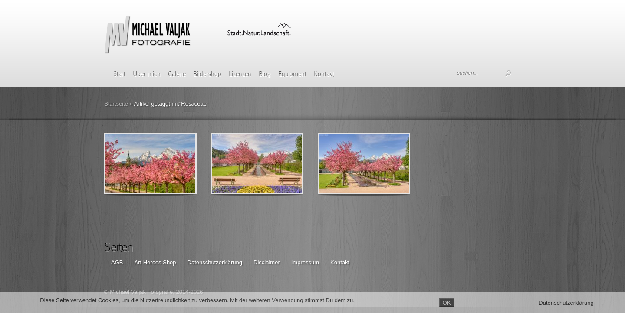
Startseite (116, 103)
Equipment (292, 73)
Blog (265, 73)
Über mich (147, 73)
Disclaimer (266, 262)
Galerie (177, 73)
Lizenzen (240, 73)
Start (119, 73)
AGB (117, 262)
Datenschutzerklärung (215, 262)
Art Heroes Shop (155, 262)
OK (446, 303)
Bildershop (207, 73)
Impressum (305, 262)
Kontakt (324, 73)
